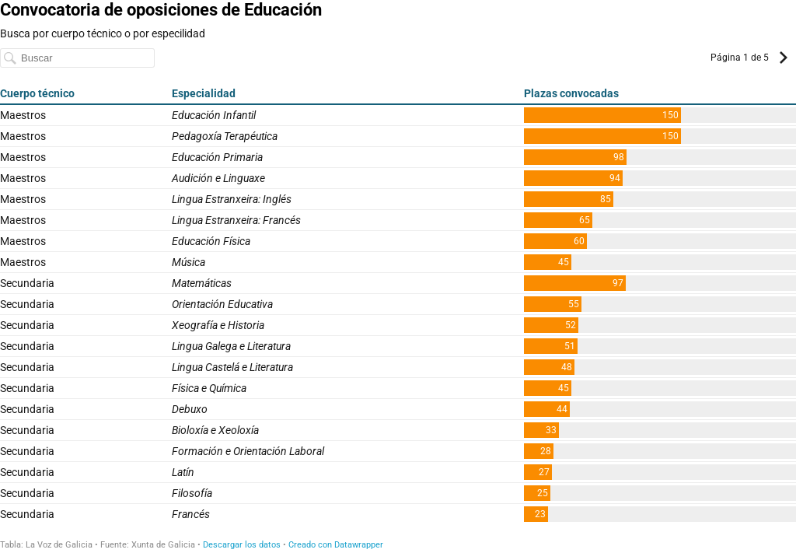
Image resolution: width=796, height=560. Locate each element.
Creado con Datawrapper (335, 545)
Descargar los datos (242, 545)
